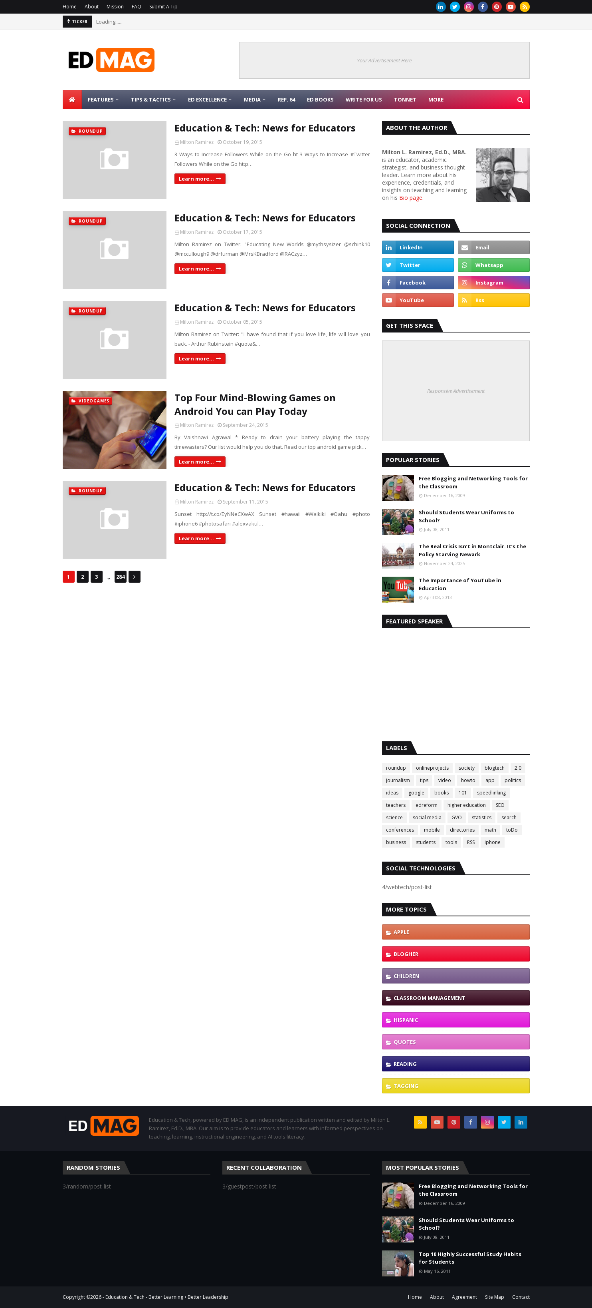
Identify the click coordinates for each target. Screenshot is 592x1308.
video (444, 780)
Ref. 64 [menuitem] (286, 99)
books (441, 792)
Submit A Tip (163, 6)
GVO (456, 817)
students (426, 842)
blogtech (495, 767)
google (416, 792)
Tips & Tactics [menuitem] (151, 99)
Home (70, 6)
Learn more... (196, 178)
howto (468, 780)
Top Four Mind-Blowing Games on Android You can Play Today (255, 404)
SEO (500, 805)
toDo (512, 829)
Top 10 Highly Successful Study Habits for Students (470, 1258)
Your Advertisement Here (384, 60)
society (467, 767)
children (406, 976)
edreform (427, 805)
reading (405, 1063)
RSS (471, 842)
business (396, 842)
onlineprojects (432, 767)
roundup (396, 767)
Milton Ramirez (197, 142)
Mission (115, 6)
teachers (396, 805)
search (509, 817)
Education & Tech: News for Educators (265, 127)
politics (513, 780)
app (490, 780)
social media (427, 817)
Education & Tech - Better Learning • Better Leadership (166, 1297)
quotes (405, 1041)
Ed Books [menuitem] (320, 99)
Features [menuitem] (101, 99)
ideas (392, 792)
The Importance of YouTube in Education (460, 584)
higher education (466, 805)
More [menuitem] (436, 99)
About (92, 6)
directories (462, 829)
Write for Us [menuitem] (364, 99)
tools (451, 842)
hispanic (406, 1019)
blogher (406, 954)
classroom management (429, 997)
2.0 (518, 767)
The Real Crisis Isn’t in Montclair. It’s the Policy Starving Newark (472, 550)
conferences (400, 829)
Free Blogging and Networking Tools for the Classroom (473, 482)
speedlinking (491, 792)
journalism (398, 780)
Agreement (464, 1297)
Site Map (494, 1297)
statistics (481, 817)
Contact (521, 1297)
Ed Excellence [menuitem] (207, 99)
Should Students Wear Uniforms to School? (466, 516)
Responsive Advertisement (456, 390)
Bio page (410, 197)
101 (463, 792)
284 (120, 576)
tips (424, 780)
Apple (401, 932)
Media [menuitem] (252, 99)
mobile (432, 829)
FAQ (136, 6)
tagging (406, 1085)
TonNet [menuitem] (405, 99)
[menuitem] (72, 99)
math (490, 829)
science (394, 817)
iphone (493, 842)
